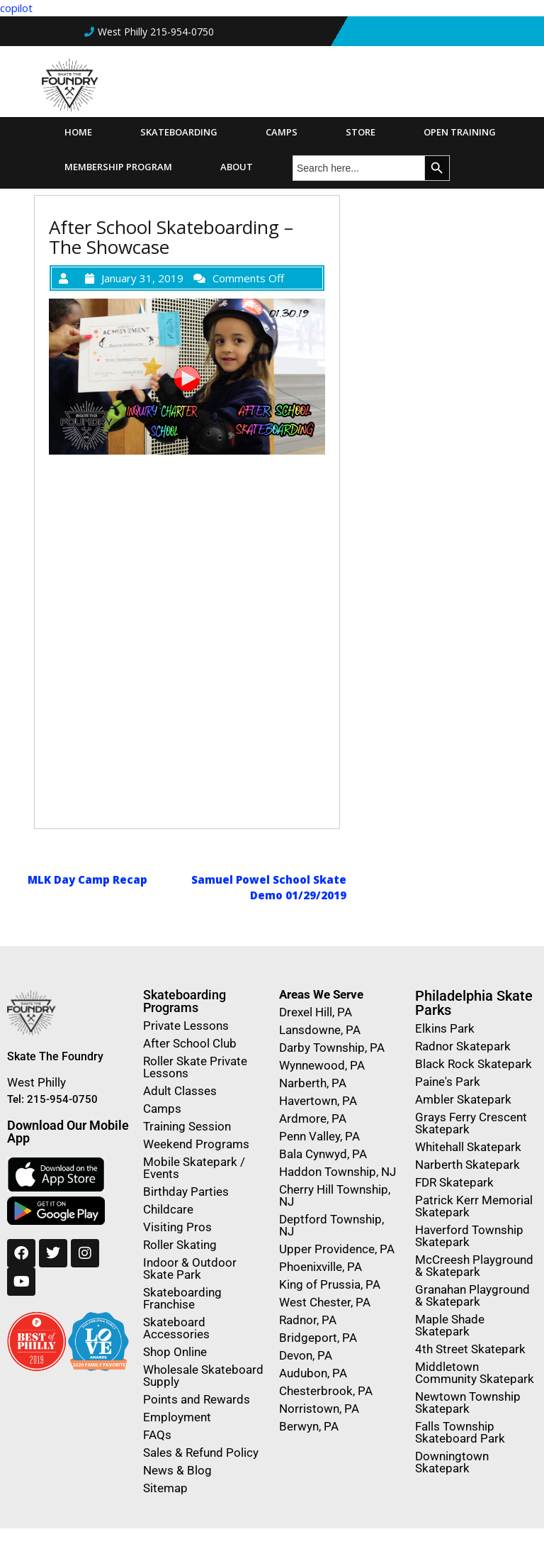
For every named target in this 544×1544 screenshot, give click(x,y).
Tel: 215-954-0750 (52, 1099)
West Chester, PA (324, 1302)
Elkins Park (445, 1028)
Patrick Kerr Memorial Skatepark (474, 1206)
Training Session (187, 1126)
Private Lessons (186, 1025)
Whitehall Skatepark (468, 1147)
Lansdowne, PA (320, 1030)
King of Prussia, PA (329, 1284)
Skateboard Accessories (176, 1328)
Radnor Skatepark (463, 1046)
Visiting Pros (177, 1227)
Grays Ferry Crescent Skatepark (471, 1123)
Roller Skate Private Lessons (195, 1067)
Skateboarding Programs (184, 1001)
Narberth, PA (312, 1083)
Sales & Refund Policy (201, 1452)
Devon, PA (305, 1355)
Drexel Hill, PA (315, 1012)
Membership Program (118, 166)
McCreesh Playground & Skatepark (474, 1266)
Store (360, 132)
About (236, 166)
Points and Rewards (196, 1399)
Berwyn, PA (309, 1426)
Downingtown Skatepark (452, 1462)
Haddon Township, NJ (337, 1172)
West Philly (36, 1082)
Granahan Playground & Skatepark (472, 1295)
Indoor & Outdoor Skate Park (190, 1268)
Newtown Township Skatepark (468, 1402)
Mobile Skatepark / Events (194, 1168)
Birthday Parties (186, 1191)
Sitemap (165, 1488)
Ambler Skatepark (463, 1099)
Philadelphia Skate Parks (474, 1002)
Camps (282, 132)
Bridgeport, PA (318, 1338)
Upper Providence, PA (337, 1249)
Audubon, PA (313, 1373)
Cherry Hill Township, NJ (334, 1195)
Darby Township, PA (332, 1047)
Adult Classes (180, 1091)
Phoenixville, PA (320, 1267)
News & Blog (177, 1470)
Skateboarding (178, 132)
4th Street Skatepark (470, 1349)
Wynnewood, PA (322, 1065)
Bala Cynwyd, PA (323, 1154)
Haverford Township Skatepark (469, 1236)
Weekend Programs (196, 1144)
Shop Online (175, 1352)
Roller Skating (180, 1245)
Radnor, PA (307, 1320)
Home (78, 132)
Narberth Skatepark (467, 1164)
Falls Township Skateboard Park (460, 1432)
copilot (16, 8)
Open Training (460, 132)
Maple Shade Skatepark (449, 1325)
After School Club (190, 1043)
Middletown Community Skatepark (474, 1373)
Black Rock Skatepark (473, 1064)
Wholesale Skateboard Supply (203, 1375)
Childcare (168, 1209)
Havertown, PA (318, 1101)
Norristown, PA (319, 1408)
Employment (177, 1417)
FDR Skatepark (454, 1182)
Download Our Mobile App (68, 1131)
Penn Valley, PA (319, 1136)
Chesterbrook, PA (326, 1391)
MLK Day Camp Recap (87, 879)
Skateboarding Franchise (182, 1298)
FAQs (157, 1435)
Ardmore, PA (312, 1118)
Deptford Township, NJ (331, 1225)
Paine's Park (447, 1081)
